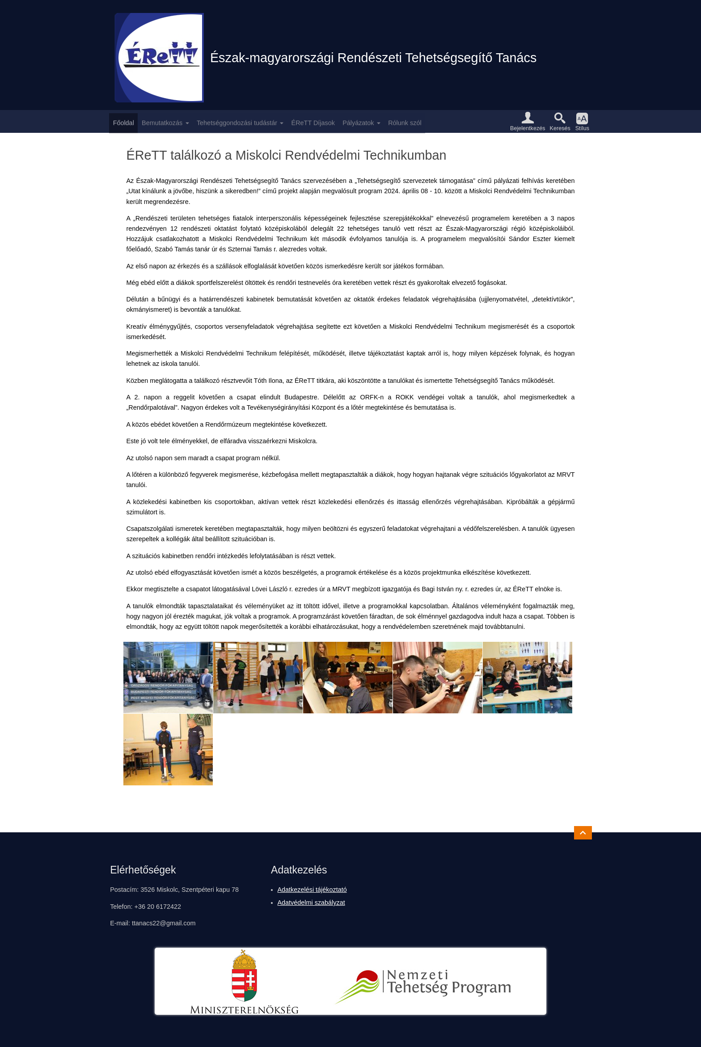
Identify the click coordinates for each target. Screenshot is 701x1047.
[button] (527, 121)
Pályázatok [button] (358, 121)
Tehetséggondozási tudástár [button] (237, 121)
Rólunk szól (404, 121)
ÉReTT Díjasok (313, 121)
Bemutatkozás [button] (162, 121)
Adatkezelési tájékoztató (312, 889)
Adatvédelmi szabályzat (311, 902)
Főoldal (123, 121)
